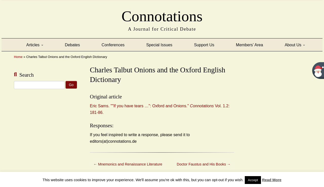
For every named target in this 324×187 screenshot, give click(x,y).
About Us (295, 45)
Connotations (162, 15)
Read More (271, 180)
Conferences (113, 45)
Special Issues (159, 45)
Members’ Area (249, 45)
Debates (72, 45)
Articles (34, 45)
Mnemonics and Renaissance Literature (127, 164)
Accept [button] (253, 180)
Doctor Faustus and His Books (204, 164)
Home (18, 57)
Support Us (204, 45)
